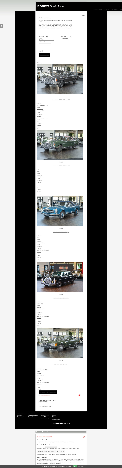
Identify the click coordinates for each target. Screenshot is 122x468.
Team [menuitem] (18, 418)
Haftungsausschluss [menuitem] (56, 419)
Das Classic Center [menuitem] (97, 9)
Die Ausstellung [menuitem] (20, 416)
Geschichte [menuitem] (19, 415)
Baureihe (40, 38)
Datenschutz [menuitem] (54, 416)
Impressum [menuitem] (54, 415)
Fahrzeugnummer (64, 38)
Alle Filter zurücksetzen (44, 55)
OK (75, 466)
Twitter (97, 414)
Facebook (94, 414)
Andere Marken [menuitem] (44, 416)
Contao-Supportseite (57, 463)
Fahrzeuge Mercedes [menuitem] (45, 415)
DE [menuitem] (120, 6)
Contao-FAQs (41, 463)
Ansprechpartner (45, 26)
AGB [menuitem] (53, 418)
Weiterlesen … (81, 466)
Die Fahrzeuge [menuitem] (114, 9)
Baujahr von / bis (42, 41)
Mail (94, 417)
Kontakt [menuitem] (53, 413)
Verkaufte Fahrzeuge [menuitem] (45, 418)
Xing (101, 414)
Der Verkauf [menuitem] (106, 9)
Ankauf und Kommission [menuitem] (33, 415)
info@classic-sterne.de (46, 406)
